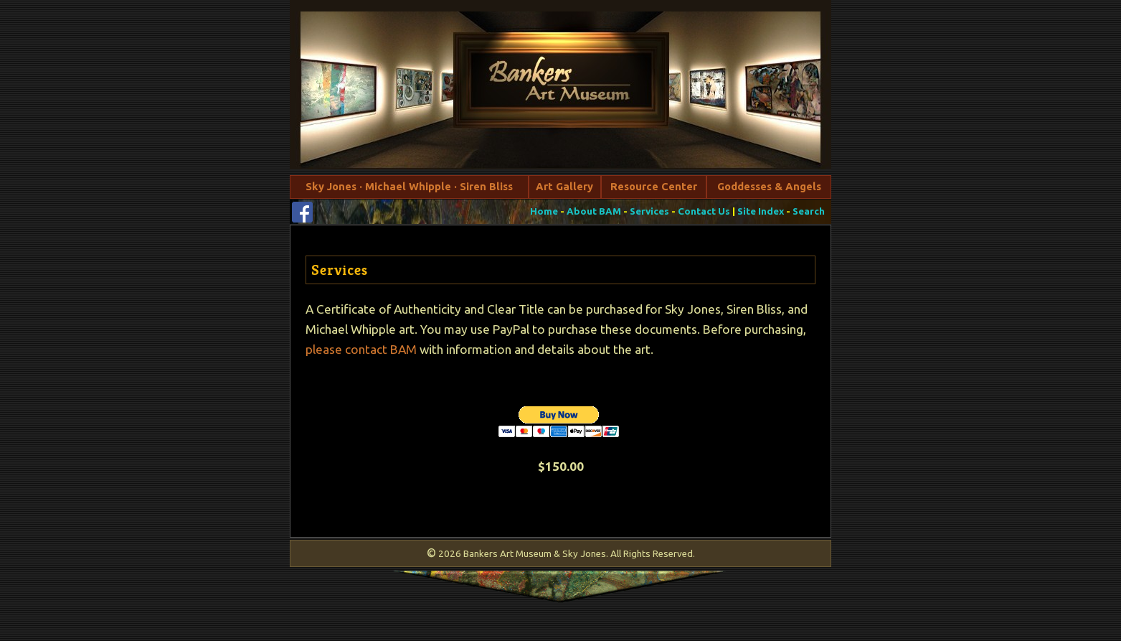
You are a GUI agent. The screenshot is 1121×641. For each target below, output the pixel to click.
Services (649, 211)
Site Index (760, 211)
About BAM (594, 211)
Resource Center (653, 186)
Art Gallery (564, 186)
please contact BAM (361, 349)
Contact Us (704, 211)
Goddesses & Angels (769, 186)
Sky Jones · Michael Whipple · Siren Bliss (409, 186)
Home (544, 211)
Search (809, 211)
